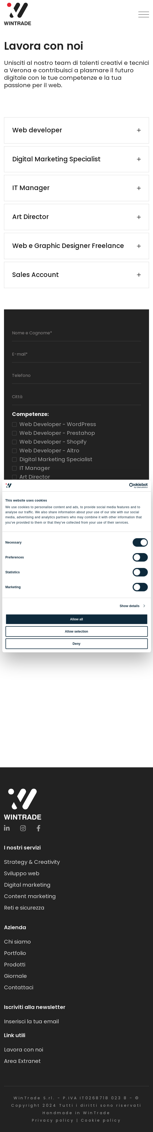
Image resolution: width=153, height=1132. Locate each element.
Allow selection (76, 631)
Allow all (76, 619)
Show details (130, 606)
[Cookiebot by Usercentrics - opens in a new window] (124, 485)
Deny (76, 644)
